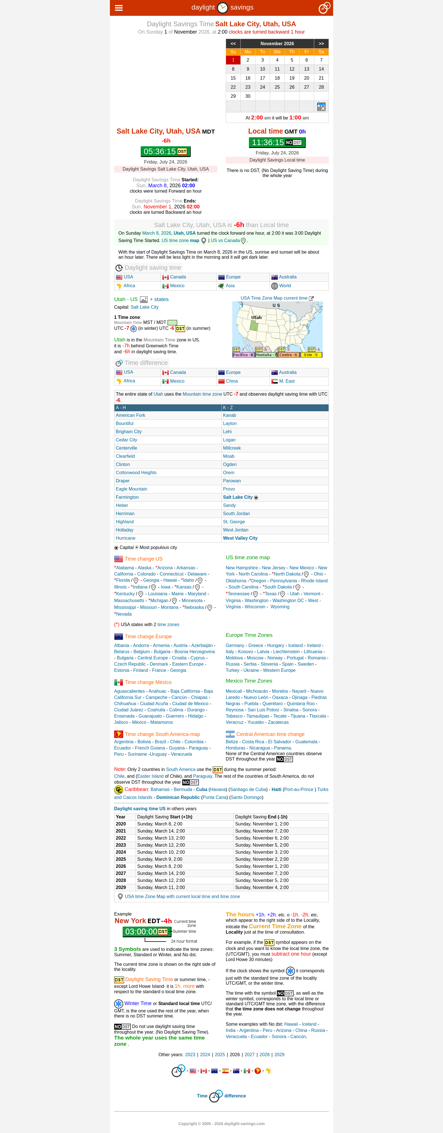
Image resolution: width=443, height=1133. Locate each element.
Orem (228, 472)
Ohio (318, 574)
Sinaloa (290, 709)
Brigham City (129, 431)
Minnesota (192, 600)
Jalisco (121, 722)
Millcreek (232, 448)
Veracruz (235, 722)
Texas (271, 594)
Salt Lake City (145, 307)
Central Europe (153, 657)
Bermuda (183, 789)
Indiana (140, 587)
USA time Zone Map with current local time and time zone (178, 896)
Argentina (124, 741)
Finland (140, 670)
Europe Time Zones (249, 635)
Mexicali (234, 691)
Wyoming (280, 606)
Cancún (179, 697)
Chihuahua (125, 703)
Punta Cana (215, 797)
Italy (230, 651)
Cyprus (197, 657)
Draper (123, 480)
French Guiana (150, 748)
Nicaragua (259, 748)
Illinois (120, 587)
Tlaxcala (317, 716)
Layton (230, 423)
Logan (229, 439)
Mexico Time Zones (249, 681)
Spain (288, 664)
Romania (317, 657)
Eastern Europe (187, 664)
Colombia (194, 741)
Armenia (161, 645)
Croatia (179, 657)
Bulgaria (162, 651)
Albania (121, 645)
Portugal (295, 657)
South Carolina (244, 587)
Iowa (165, 587)
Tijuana (297, 716)
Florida (123, 580)
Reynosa (235, 709)
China (228, 381)
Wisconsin (255, 606)
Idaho (188, 580)
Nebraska (194, 607)
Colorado (146, 574)
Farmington (127, 497)
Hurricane (125, 538)
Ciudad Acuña (154, 703)
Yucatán (255, 722)
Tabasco (234, 716)
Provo (229, 489)
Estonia (121, 670)
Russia (233, 664)
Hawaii (170, 580)
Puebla (251, 703)
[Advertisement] (165, 78)
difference (235, 1095)
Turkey (232, 670)
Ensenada (124, 716)
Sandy (229, 505)
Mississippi (125, 607)
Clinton (123, 464)
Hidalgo (195, 716)
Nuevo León (256, 697)
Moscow (255, 657)
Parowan (232, 480)
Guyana (177, 748)
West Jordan (236, 530)
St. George (234, 521)
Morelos (280, 691)
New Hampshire (242, 567)
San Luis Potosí (263, 709)
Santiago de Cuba (248, 789)
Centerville (126, 448)
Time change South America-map (162, 734)
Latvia (263, 651)
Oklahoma (236, 580)
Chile (175, 741)
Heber (122, 505)
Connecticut (172, 574)
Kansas (183, 587)
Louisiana (158, 594)
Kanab (229, 415)
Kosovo (245, 651)
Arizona (165, 567)
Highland (125, 521)
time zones (168, 624)
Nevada (124, 614)
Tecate (279, 716)
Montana (169, 607)
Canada (174, 276)
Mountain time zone (202, 394)
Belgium (141, 651)
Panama (282, 748)
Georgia (151, 580)
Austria (180, 645)
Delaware (197, 574)
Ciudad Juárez (128, 709)
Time (202, 1095)
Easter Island (150, 776)
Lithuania (313, 651)
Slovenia (269, 664)
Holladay (124, 530)
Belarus (121, 651)
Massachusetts (129, 600)
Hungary (275, 645)
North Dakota (287, 574)
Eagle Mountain (131, 489)
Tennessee (238, 594)
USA (124, 276)
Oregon (258, 580)
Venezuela (181, 754)
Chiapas (199, 697)
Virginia (233, 600)
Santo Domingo (246, 797)
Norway (275, 657)
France (159, 670)
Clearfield (125, 456)
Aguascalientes (129, 691)
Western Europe (279, 670)
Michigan (159, 600)
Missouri (148, 607)
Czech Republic (130, 664)
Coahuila (156, 709)
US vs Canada (229, 240)
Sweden (305, 664)
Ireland (314, 645)
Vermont (311, 594)
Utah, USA (185, 233)
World (281, 285)
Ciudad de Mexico (190, 703)
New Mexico (302, 567)
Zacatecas (278, 722)
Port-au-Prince (298, 789)
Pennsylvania (283, 580)
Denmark (159, 664)
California (123, 574)
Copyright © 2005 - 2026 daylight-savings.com (221, 1123)
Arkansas (185, 567)
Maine (177, 594)
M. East (283, 381)
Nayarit (299, 691)
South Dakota (278, 587)
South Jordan (236, 513)
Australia (284, 276)
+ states (159, 299)
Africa (129, 285)
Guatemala (306, 741)
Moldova (234, 657)
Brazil (160, 741)
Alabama (125, 567)
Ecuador (122, 748)
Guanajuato (150, 716)
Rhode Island (314, 580)
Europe (229, 276)
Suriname (137, 754)
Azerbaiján (202, 645)
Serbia (250, 664)
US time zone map (248, 557)
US (134, 299)
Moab (228, 456)
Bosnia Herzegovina (194, 651)
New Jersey (274, 567)
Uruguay (158, 754)
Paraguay (198, 748)
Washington (256, 600)
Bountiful (124, 423)
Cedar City (126, 439)
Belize (232, 741)
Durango (196, 709)
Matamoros (161, 722)
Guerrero (175, 716)
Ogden (230, 464)
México (139, 722)
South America (181, 769)
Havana (218, 789)
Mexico (173, 285)
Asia (226, 285)
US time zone (185, 240)
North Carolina (253, 574)
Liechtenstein (286, 651)
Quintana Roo (301, 703)
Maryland (197, 594)
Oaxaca (280, 697)
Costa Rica (253, 741)
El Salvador (279, 741)
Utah (119, 299)
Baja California (185, 691)
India (231, 1030)
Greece (255, 645)
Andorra (141, 645)
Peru (119, 754)
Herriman (125, 513)
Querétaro (272, 703)
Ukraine (251, 670)
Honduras (235, 748)
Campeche (156, 697)
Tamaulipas (258, 716)
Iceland (295, 645)
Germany (235, 645)
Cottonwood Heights (136, 472)
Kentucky (125, 594)
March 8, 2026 (156, 233)
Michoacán (257, 691)
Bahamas (160, 789)
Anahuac (157, 691)
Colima (176, 709)
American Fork (130, 415)
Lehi (227, 431)
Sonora (309, 709)
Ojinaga (299, 697)
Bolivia (144, 741)
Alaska (144, 567)
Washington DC (288, 600)
